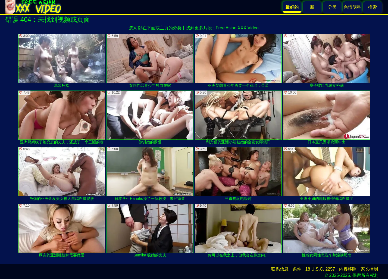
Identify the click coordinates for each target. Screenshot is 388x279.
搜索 (372, 7)
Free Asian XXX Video (237, 28)
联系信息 (280, 269)
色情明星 (352, 7)
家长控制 (369, 269)
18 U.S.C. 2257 (320, 269)
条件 (297, 269)
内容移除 (347, 269)
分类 (332, 7)
